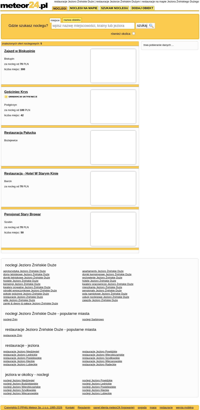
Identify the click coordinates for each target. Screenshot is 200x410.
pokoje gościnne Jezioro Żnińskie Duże (26, 293)
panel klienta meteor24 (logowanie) (114, 407)
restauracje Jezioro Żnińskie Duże (23, 296)
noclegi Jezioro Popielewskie (99, 386)
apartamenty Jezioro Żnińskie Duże (103, 271)
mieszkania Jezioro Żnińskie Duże (102, 287)
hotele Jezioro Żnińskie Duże (99, 280)
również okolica (120, 33)
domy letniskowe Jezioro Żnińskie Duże (26, 274)
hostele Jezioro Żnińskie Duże (20, 280)
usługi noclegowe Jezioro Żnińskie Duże (105, 296)
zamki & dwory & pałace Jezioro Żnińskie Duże (30, 303)
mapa (153, 407)
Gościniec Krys (16, 92)
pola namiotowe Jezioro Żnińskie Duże (104, 293)
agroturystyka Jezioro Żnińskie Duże (24, 271)
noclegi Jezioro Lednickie (97, 383)
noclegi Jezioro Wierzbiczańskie (22, 386)
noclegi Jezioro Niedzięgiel (18, 380)
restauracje (166, 407)
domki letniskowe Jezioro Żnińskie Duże (26, 277)
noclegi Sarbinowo (93, 319)
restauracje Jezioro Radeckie (99, 364)
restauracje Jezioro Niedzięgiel (21, 351)
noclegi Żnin (10, 319)
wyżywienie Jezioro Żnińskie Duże (102, 277)
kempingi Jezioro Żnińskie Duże (22, 284)
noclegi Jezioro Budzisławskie (20, 383)
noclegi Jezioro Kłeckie (95, 390)
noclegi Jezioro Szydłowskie (19, 390)
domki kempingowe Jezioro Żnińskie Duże (107, 274)
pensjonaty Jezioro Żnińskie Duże (102, 290)
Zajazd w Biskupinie (19, 51)
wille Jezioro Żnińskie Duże (19, 300)
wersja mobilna (185, 407)
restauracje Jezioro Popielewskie (22, 357)
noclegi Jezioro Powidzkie (97, 380)
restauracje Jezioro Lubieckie (20, 364)
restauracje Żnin (12, 335)
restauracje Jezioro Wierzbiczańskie (103, 354)
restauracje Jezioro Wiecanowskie (102, 361)
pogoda (142, 407)
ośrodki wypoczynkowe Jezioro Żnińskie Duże (30, 290)
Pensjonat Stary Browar (22, 214)
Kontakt (69, 407)
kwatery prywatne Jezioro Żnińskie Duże (26, 287)
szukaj (145, 25)
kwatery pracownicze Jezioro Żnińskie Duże (107, 284)
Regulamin (84, 407)
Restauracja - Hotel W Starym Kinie (31, 173)
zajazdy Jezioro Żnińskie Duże (100, 300)
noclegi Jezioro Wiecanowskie (20, 393)
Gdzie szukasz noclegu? (28, 26)
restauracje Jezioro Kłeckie (19, 361)
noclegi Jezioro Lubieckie (97, 393)
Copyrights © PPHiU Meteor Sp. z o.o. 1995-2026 (33, 407)
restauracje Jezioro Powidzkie (99, 351)
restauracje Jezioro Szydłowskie (101, 357)
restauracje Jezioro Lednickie (20, 354)
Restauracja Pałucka (20, 132)
